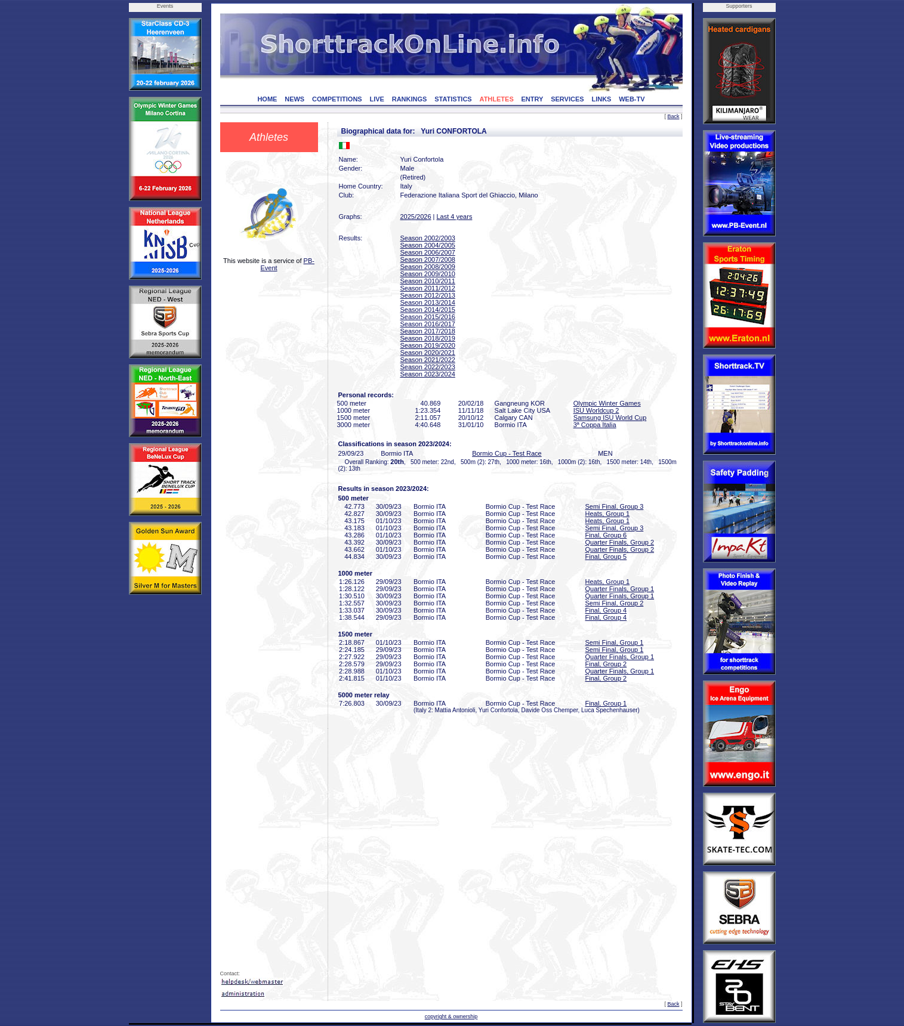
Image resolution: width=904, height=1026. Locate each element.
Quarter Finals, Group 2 (620, 542)
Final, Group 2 (606, 663)
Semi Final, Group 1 (614, 642)
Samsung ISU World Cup (610, 417)
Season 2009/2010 (427, 273)
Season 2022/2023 (427, 366)
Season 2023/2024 (427, 374)
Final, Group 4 (606, 610)
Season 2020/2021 (427, 352)
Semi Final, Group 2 (614, 603)
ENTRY (533, 99)
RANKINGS (409, 99)
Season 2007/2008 (427, 259)
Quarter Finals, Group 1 (620, 588)
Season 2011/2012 (427, 288)
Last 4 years (454, 216)
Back (673, 116)
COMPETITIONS (337, 99)
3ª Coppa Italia (594, 424)
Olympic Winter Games (607, 403)
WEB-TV (631, 99)
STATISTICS (453, 99)
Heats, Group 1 (607, 513)
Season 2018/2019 (427, 338)
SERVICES (567, 99)
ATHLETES (497, 99)
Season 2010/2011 (427, 281)
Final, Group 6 (606, 535)
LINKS (601, 99)
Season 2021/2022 (427, 359)
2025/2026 (415, 216)
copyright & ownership (451, 1016)
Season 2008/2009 (427, 266)
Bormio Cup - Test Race (507, 453)
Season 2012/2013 (427, 295)
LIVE (376, 99)
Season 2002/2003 (427, 238)
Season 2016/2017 (427, 323)
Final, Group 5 (606, 556)
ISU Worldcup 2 (596, 410)
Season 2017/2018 (427, 331)
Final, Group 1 (606, 703)
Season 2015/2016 (427, 316)
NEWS (294, 99)
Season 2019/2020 (427, 345)
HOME (267, 99)
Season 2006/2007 (427, 252)
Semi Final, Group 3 (614, 506)
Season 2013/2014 (427, 302)
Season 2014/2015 (427, 309)
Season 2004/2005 (427, 245)
